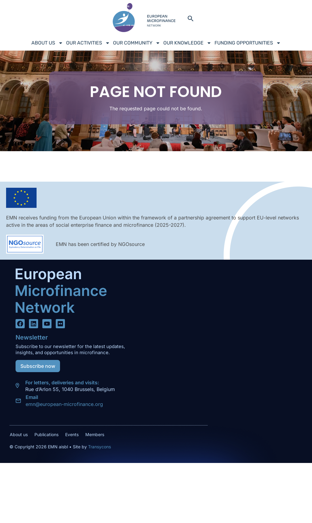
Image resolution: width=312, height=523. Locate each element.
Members (94, 434)
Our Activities (88, 43)
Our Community (136, 43)
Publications (46, 434)
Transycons (99, 446)
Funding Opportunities (247, 43)
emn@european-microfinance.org (64, 404)
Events (72, 434)
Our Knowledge (187, 43)
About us (47, 43)
